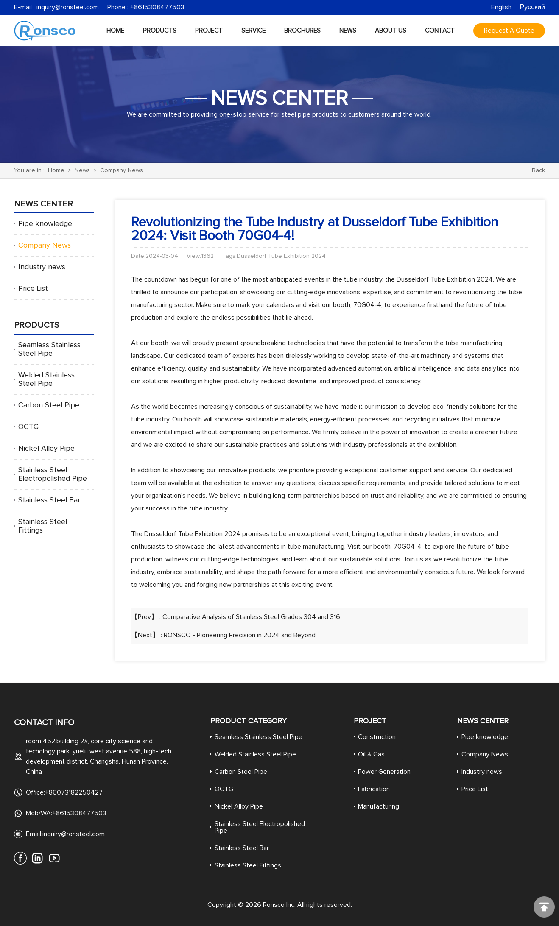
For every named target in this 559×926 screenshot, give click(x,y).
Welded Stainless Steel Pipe (255, 754)
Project (209, 31)
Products (159, 31)
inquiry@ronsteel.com (67, 7)
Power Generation (384, 771)
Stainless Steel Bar (49, 500)
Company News (121, 170)
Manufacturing (378, 806)
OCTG (28, 427)
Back (538, 170)
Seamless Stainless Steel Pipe (258, 737)
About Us (390, 31)
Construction (377, 737)
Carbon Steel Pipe (48, 405)
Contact (440, 31)
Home (115, 31)
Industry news (41, 267)
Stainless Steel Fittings (248, 865)
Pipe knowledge (45, 224)
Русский (532, 7)
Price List (33, 289)
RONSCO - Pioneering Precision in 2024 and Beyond (240, 635)
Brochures (302, 31)
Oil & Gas (371, 754)
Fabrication (374, 789)
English (501, 7)
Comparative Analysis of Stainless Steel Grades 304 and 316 (251, 617)
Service (253, 31)
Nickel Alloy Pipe (46, 448)
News (347, 31)
